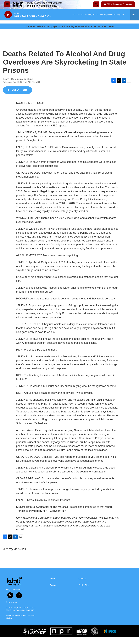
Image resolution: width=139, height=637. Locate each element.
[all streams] (134, 14)
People (53, 585)
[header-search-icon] (96, 4)
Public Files (84, 585)
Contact (82, 579)
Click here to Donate (119, 4)
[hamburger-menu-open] (7, 4)
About (52, 579)
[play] (8, 14)
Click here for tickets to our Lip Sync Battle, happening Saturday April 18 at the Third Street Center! (69, 26)
